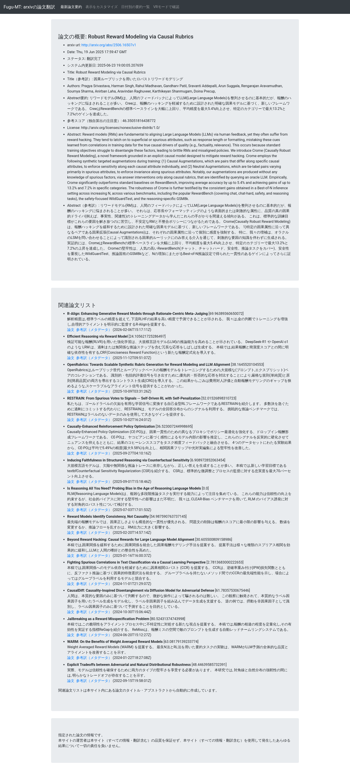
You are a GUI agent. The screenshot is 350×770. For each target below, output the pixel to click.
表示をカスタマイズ (101, 7)
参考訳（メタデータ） (94, 330)
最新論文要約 (71, 7)
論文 (70, 330)
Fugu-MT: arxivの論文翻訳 (29, 7)
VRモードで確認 (166, 7)
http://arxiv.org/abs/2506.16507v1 (108, 45)
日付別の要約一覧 (135, 7)
